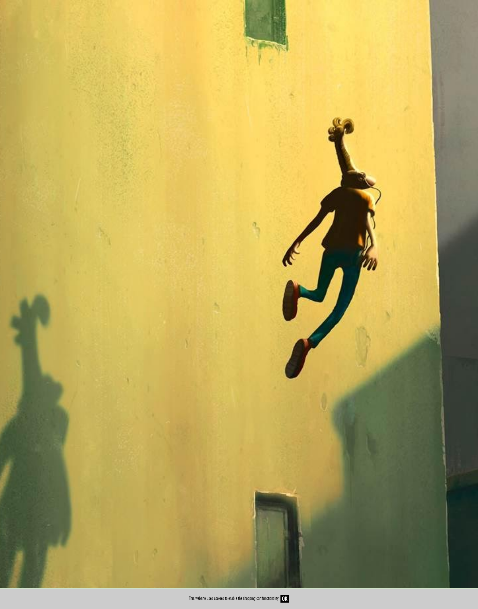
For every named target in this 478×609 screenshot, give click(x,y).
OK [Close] (284, 598)
